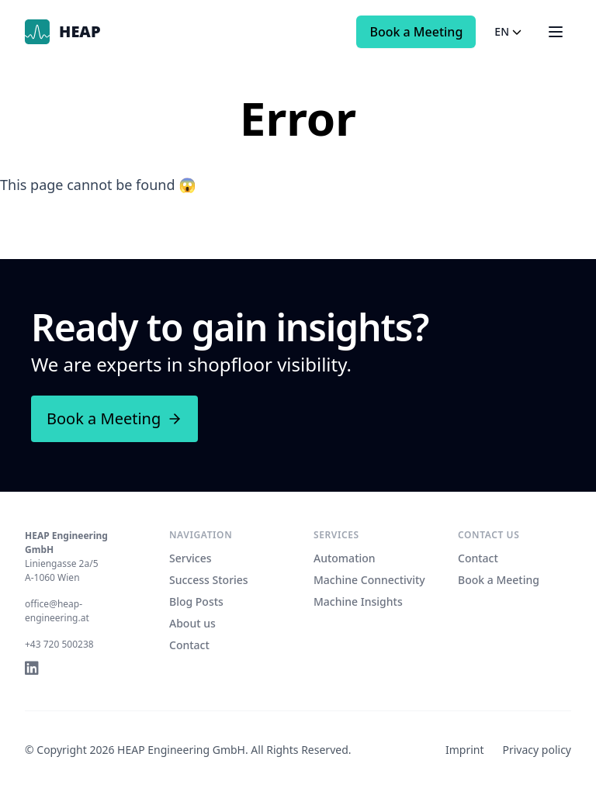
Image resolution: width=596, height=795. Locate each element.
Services (190, 558)
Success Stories (208, 579)
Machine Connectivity (369, 579)
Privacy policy (537, 749)
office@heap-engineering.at (57, 610)
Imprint (464, 749)
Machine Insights (358, 601)
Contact (189, 645)
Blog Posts (196, 601)
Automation (345, 558)
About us (192, 623)
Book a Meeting (416, 31)
